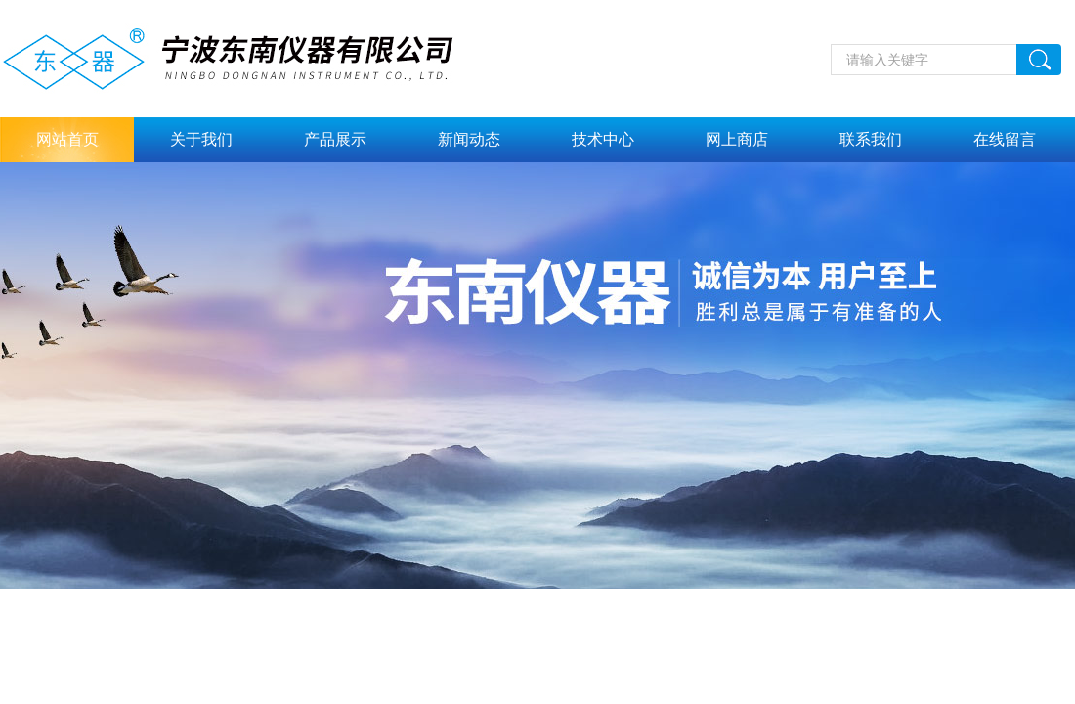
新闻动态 (469, 139)
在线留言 (1004, 139)
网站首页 (67, 139)
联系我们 (870, 139)
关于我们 (201, 139)
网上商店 (737, 139)
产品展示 (335, 139)
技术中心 (603, 139)
